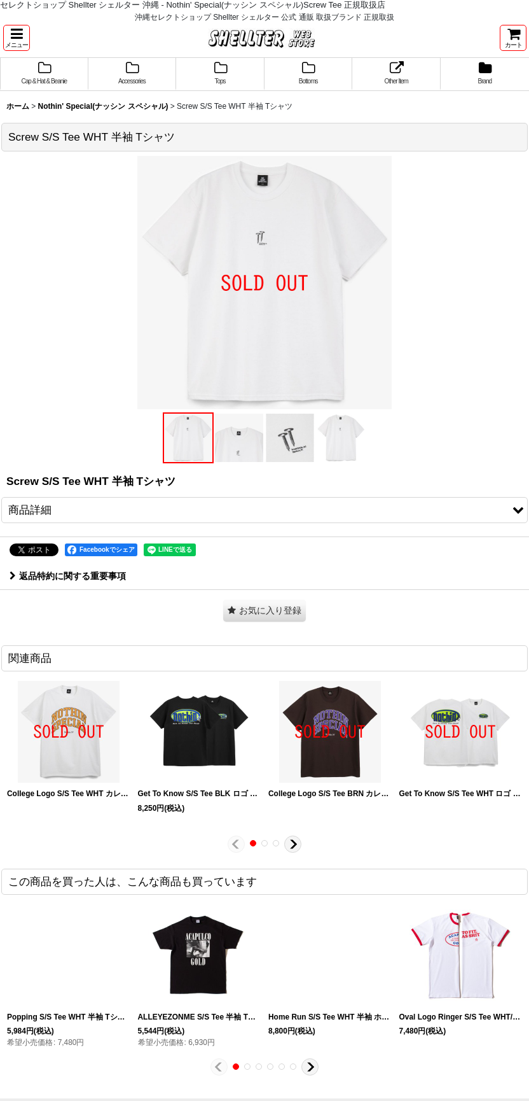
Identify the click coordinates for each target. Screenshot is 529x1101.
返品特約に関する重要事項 (68, 576)
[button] (16, 38)
